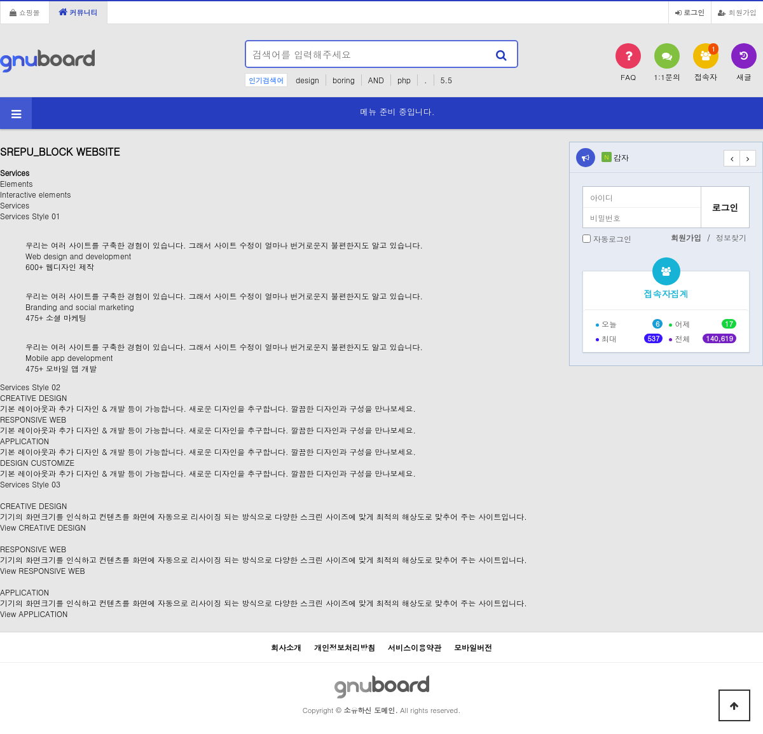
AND (376, 79)
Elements (16, 183)
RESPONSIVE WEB (33, 548)
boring (344, 79)
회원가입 (737, 12)
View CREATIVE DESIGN (43, 527)
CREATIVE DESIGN (33, 505)
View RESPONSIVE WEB (42, 570)
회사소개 (286, 647)
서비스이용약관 (414, 647)
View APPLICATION (34, 613)
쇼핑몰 (25, 12)
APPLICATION (24, 592)
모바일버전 (473, 647)
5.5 (447, 79)
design (307, 79)
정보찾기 (731, 237)
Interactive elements (35, 194)
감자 (621, 157)
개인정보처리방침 (344, 647)
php (404, 79)
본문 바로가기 (0, 0)
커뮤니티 (78, 12)
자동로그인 (612, 238)
